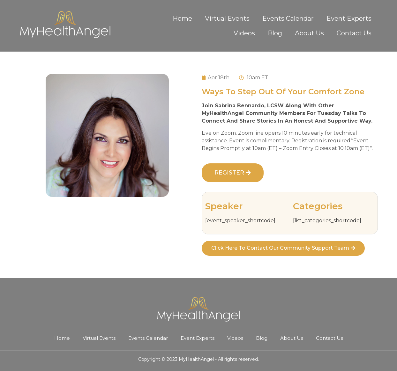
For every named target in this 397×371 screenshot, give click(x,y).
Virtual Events (227, 18)
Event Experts (348, 18)
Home (182, 18)
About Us (309, 33)
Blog (275, 33)
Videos (244, 33)
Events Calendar (288, 18)
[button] (233, 172)
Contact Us (354, 33)
